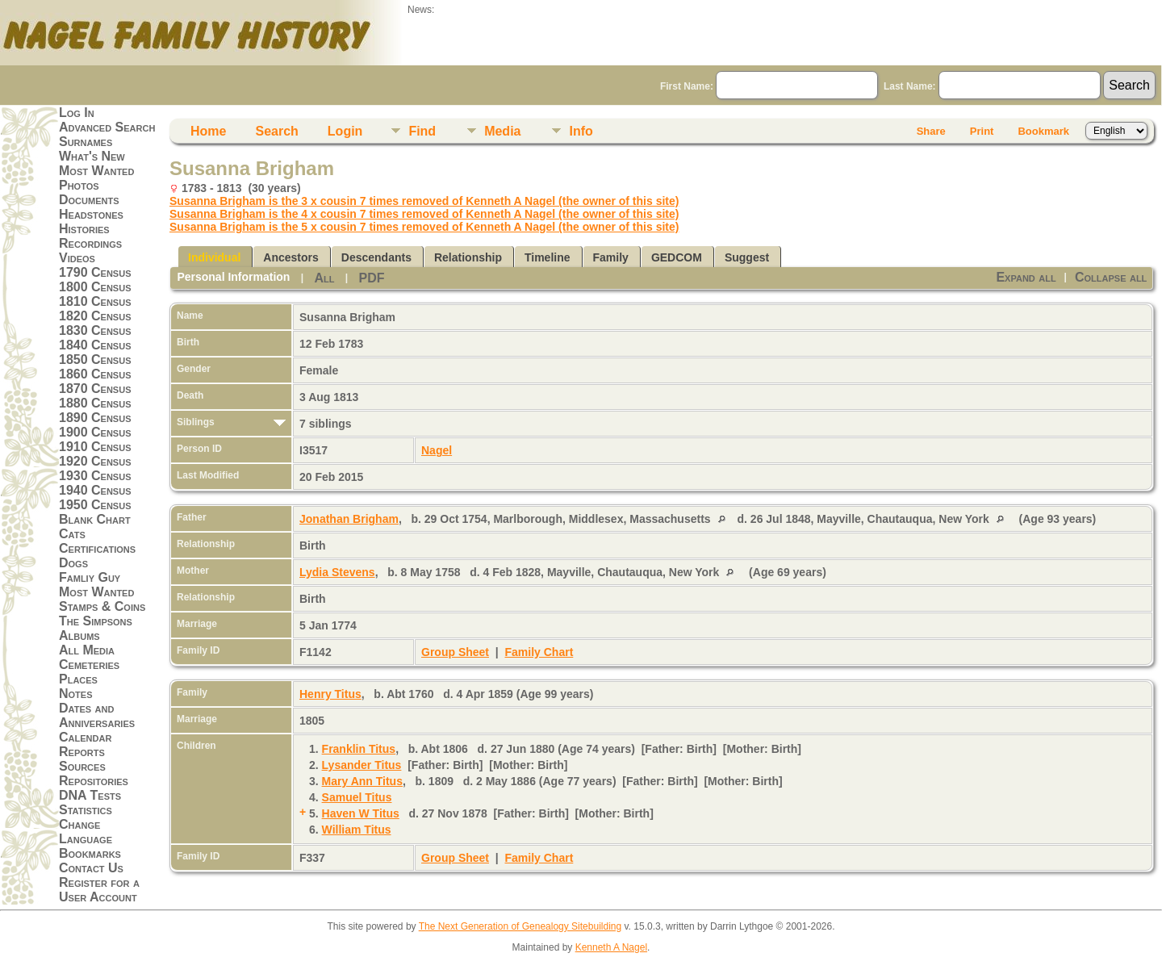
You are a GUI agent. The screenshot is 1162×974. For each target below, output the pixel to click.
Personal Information (233, 276)
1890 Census (95, 417)
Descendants (376, 257)
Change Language (85, 831)
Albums (79, 635)
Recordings (90, 243)
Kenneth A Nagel (611, 947)
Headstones (91, 214)
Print (982, 131)
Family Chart (539, 652)
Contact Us (91, 868)
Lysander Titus (362, 765)
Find (422, 131)
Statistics (85, 810)
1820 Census (95, 316)
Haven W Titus (360, 813)
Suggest (747, 257)
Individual (214, 257)
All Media (87, 650)
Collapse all (1111, 277)
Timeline (548, 257)
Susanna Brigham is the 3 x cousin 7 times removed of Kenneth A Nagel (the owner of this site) (424, 200)
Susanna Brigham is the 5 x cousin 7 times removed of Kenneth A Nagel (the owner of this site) (424, 226)
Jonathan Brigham (349, 518)
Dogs (73, 563)
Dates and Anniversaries (97, 715)
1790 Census (95, 272)
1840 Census (95, 345)
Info (580, 131)
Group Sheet (455, 652)
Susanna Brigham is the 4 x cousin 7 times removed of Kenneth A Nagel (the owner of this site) (424, 213)
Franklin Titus (359, 748)
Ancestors (290, 257)
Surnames (85, 141)
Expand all (1025, 277)
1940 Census (95, 490)
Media (502, 131)
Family (611, 257)
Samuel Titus (357, 797)
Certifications (97, 548)
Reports (82, 752)
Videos (77, 258)
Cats (72, 534)
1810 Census (95, 301)
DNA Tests (90, 795)
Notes (76, 693)
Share (931, 131)
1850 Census (95, 359)
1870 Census (95, 388)
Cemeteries (89, 664)
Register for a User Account (99, 890)
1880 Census (95, 403)
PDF (371, 278)
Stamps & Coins (102, 606)
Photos (79, 185)
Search (276, 131)
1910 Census (95, 447)
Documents (89, 200)
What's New (92, 156)
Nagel (436, 450)
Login (345, 131)
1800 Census (95, 287)
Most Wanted (96, 171)
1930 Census (95, 476)
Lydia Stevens (337, 572)
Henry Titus (330, 694)
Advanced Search (107, 127)
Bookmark (1043, 131)
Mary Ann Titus (362, 781)
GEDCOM (676, 257)
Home (208, 131)
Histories (84, 229)
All (324, 278)
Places (78, 679)
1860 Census (95, 374)
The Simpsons (95, 621)
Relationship (468, 257)
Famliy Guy (89, 577)
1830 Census (95, 330)
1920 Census (95, 461)
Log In (76, 112)
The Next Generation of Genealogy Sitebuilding (520, 926)
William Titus (356, 829)
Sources (82, 766)
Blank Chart (95, 519)
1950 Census (95, 505)
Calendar (85, 737)
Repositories (93, 781)
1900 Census (95, 432)
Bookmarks (90, 853)
